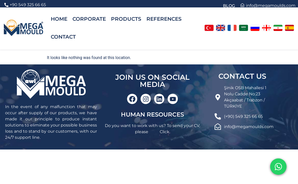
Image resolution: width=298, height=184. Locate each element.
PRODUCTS (126, 19)
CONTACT (63, 37)
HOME (59, 19)
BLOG (229, 5)
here (154, 131)
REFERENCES (164, 19)
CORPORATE (89, 19)
